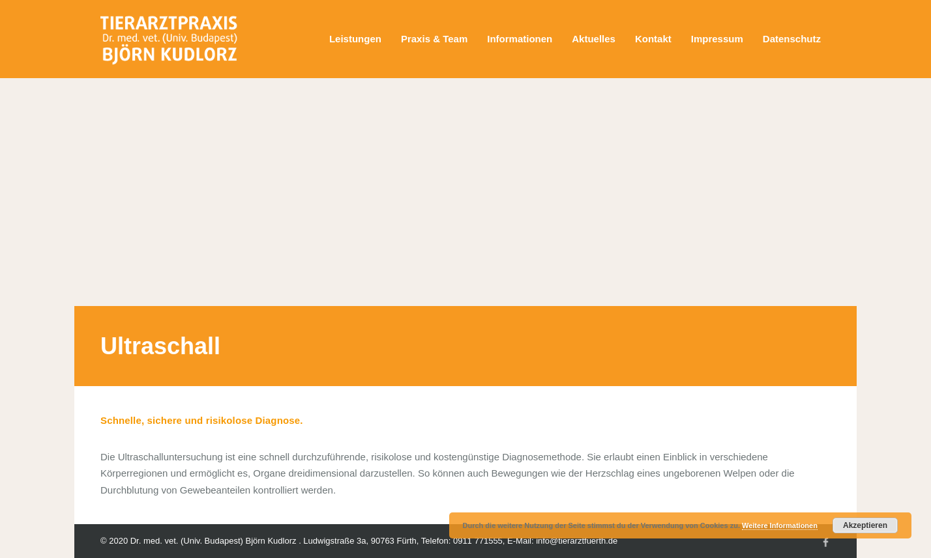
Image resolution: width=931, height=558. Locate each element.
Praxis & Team (434, 38)
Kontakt (653, 38)
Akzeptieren (865, 525)
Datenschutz (792, 38)
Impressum (717, 38)
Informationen (519, 38)
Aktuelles (593, 38)
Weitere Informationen (780, 525)
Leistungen (355, 38)
